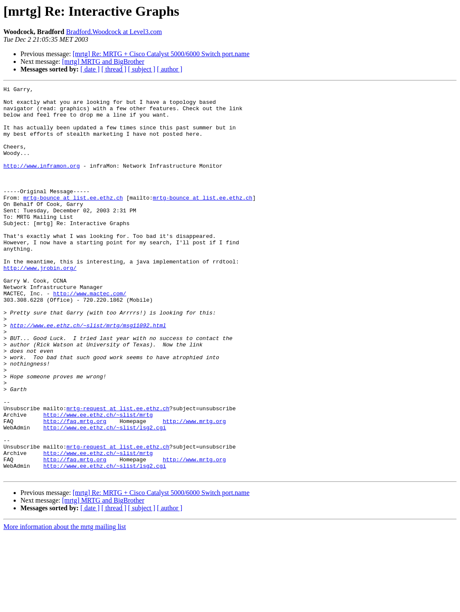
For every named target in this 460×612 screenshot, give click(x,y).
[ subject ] (141, 69)
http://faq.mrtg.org (74, 488)
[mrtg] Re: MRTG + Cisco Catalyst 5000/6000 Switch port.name (161, 53)
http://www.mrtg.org (194, 488)
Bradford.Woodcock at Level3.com (114, 31)
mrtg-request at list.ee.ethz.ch (117, 473)
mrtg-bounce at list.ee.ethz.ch (73, 220)
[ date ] (90, 69)
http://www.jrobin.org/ (40, 305)
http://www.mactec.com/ (89, 335)
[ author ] (170, 69)
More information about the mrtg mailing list (64, 604)
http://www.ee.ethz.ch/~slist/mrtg (98, 481)
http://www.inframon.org (41, 182)
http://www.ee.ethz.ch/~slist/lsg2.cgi (104, 496)
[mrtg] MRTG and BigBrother (103, 61)
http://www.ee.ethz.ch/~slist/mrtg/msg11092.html (88, 373)
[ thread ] (113, 69)
